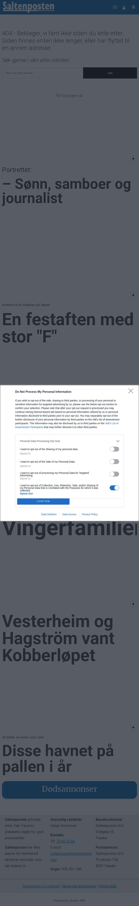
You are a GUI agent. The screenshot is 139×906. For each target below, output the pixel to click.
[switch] (114, 449)
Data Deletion (49, 514)
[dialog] (69, 453)
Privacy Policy (90, 514)
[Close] (132, 392)
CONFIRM (43, 501)
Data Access (69, 514)
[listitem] (69, 441)
